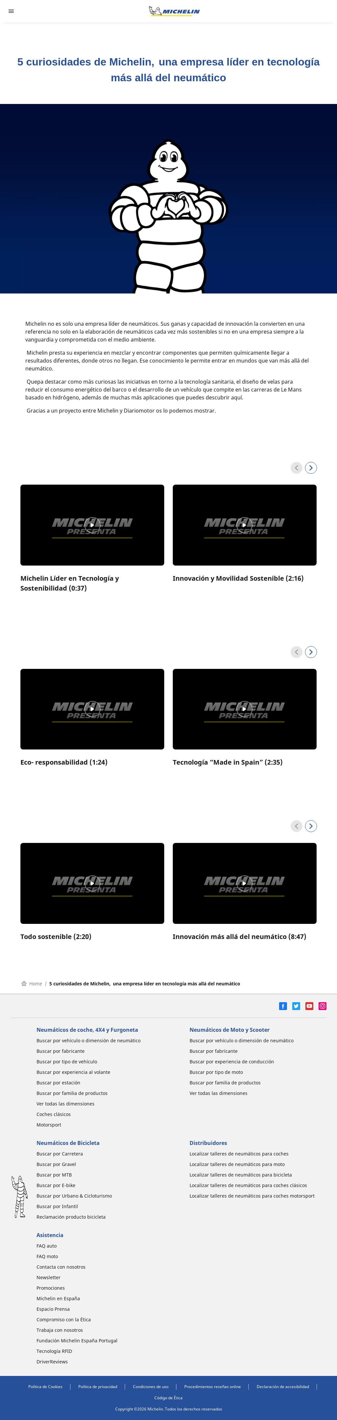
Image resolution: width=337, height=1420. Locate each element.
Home (31, 983)
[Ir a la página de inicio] (174, 11)
